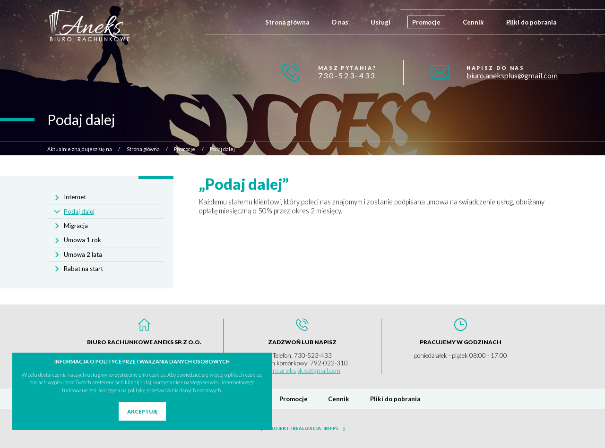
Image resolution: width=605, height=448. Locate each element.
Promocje (426, 22)
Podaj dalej (79, 211)
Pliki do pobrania (531, 22)
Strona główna (287, 22)
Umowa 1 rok (82, 240)
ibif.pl (330, 428)
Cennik (473, 22)
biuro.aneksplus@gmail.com (512, 75)
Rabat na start (83, 268)
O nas (339, 22)
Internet (75, 197)
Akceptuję (142, 411)
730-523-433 (347, 75)
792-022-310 (329, 363)
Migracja (76, 225)
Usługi (380, 22)
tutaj (145, 382)
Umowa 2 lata (83, 254)
